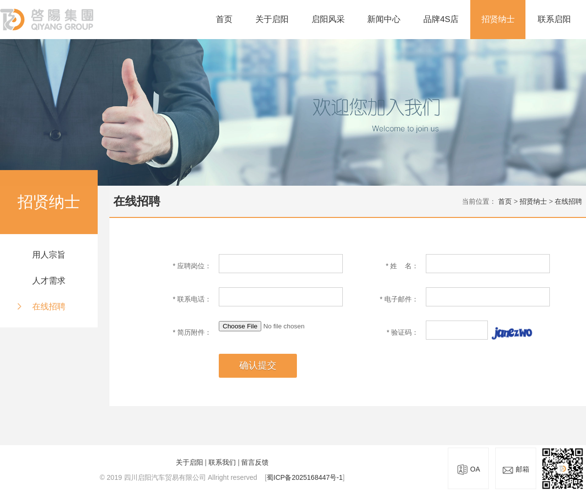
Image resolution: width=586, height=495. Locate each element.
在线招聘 (48, 306)
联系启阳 (554, 19)
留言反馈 (255, 462)
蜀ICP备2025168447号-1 (305, 477)
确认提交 (257, 365)
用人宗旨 (48, 255)
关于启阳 (272, 19)
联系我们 (222, 462)
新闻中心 (383, 19)
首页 (224, 19)
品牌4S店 (441, 19)
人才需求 (48, 281)
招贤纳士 (498, 19)
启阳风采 (328, 19)
